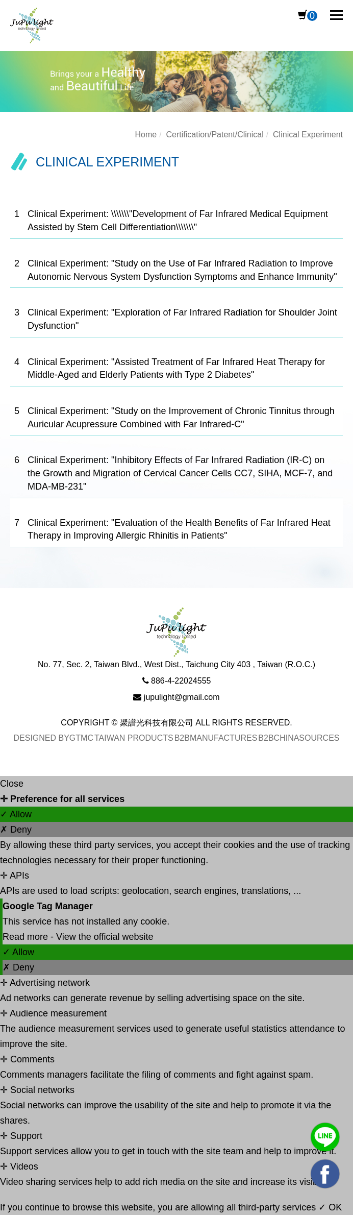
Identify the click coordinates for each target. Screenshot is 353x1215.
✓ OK (330, 1207)
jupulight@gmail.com (182, 697)
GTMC (81, 738)
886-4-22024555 (181, 680)
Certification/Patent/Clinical (215, 134)
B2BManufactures (216, 738)
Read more (27, 937)
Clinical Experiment (308, 134)
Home (146, 134)
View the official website (104, 937)
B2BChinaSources (298, 738)
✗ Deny (16, 829)
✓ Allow (16, 814)
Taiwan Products (133, 738)
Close (11, 784)
